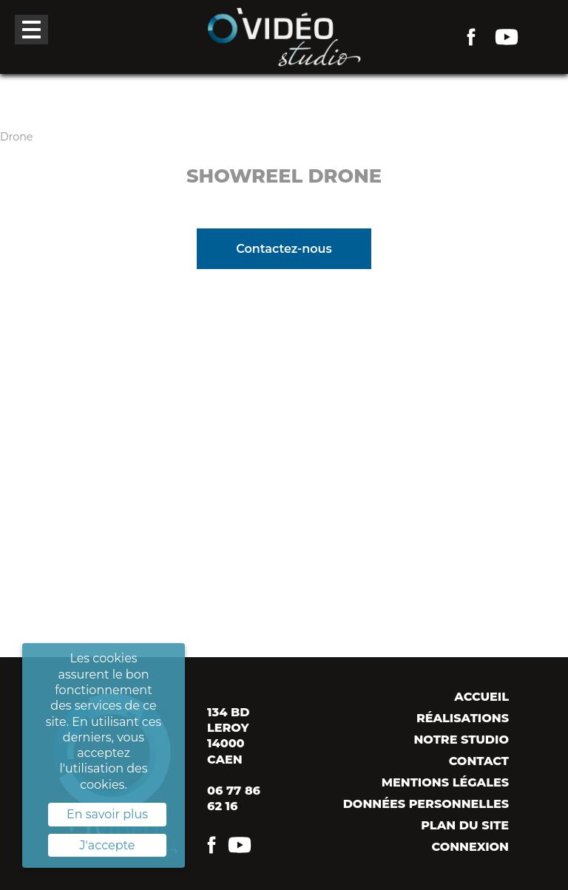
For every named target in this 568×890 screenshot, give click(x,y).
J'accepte (107, 845)
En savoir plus (107, 814)
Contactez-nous (283, 249)
